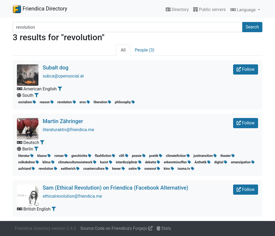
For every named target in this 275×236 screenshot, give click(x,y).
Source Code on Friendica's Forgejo (116, 228)
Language (243, 9)
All (123, 50)
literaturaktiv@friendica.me (68, 129)
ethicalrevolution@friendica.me (72, 196)
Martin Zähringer (63, 121)
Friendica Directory (40, 9)
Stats (164, 228)
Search (252, 27)
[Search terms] (128, 27)
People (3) (144, 50)
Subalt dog (55, 67)
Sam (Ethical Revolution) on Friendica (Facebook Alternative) (115, 188)
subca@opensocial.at (63, 76)
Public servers (209, 9)
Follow (246, 69)
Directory (177, 9)
